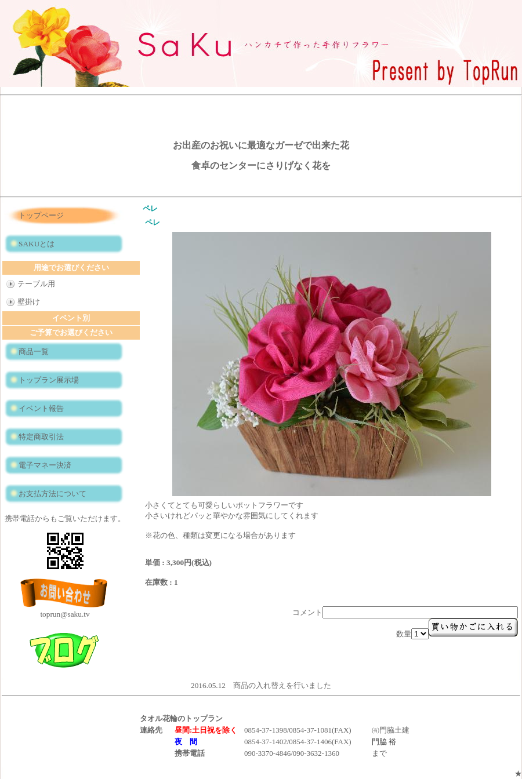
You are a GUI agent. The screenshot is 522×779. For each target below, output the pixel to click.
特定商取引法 (41, 436)
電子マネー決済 (45, 465)
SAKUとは (37, 243)
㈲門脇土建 (390, 730)
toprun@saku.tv (64, 614)
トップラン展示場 (49, 380)
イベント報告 (41, 408)
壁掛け (28, 301)
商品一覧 (34, 351)
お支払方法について (52, 493)
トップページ (41, 215)
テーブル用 (36, 283)
